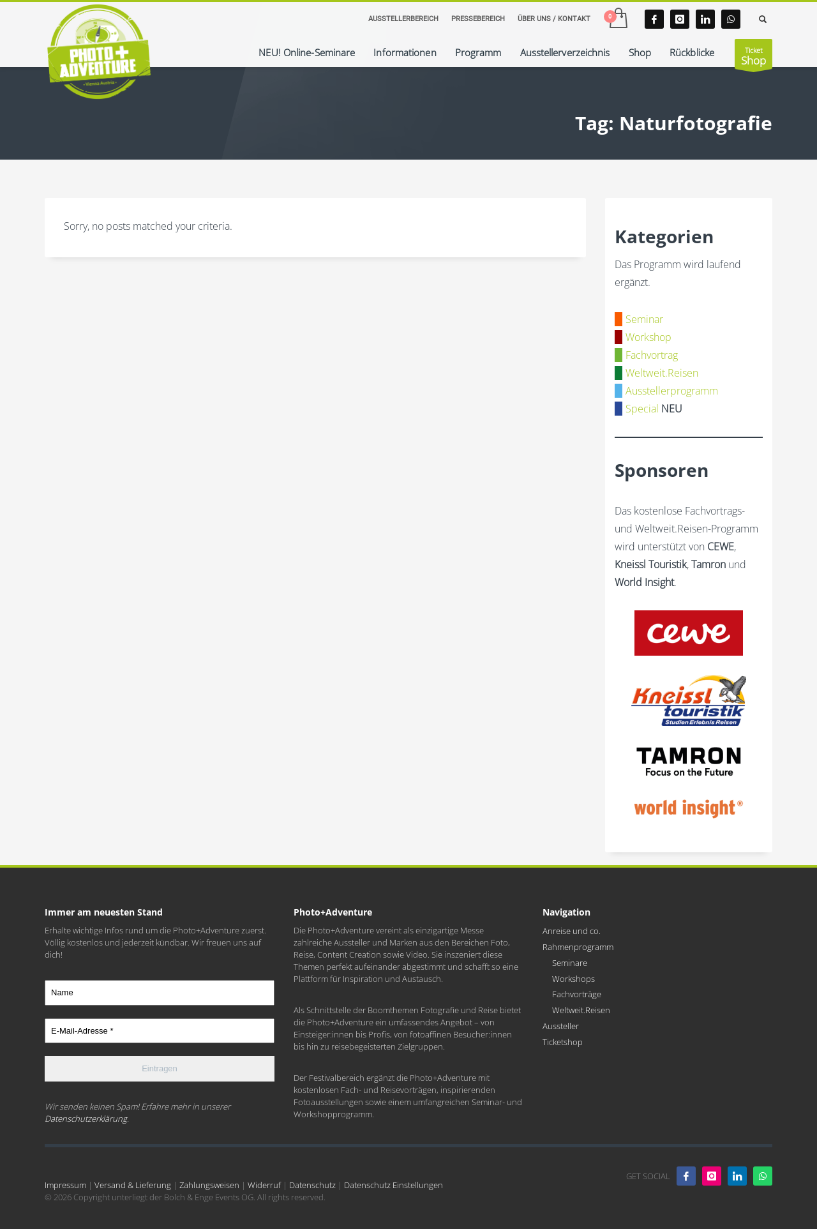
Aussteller (561, 1026)
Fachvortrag (652, 355)
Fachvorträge (576, 994)
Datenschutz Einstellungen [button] (393, 1185)
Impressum (65, 1185)
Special (642, 409)
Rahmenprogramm (578, 947)
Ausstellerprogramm (672, 391)
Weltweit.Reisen (662, 373)
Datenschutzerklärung (86, 1118)
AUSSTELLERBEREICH (403, 19)
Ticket (753, 57)
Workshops (573, 978)
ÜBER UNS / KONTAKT (554, 19)
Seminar (644, 319)
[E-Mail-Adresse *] (159, 1031)
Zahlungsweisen (209, 1185)
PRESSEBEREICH (478, 19)
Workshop (648, 337)
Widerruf (264, 1185)
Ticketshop (563, 1042)
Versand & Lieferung (132, 1185)
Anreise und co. (572, 931)
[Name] (159, 993)
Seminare (569, 963)
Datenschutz (312, 1185)
